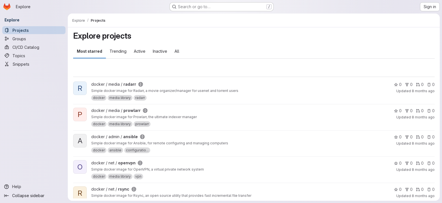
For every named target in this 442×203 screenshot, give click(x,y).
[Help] (34, 187)
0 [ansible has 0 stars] (397, 136)
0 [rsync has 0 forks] (408, 189)
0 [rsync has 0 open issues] (430, 189)
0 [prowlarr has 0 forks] (408, 110)
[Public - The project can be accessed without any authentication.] (140, 84)
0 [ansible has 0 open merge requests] (419, 136)
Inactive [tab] (160, 51)
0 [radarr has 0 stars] (397, 84)
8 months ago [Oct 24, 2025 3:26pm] (422, 91)
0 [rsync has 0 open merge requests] (419, 189)
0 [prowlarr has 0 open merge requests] (419, 110)
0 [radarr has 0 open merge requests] (419, 84)
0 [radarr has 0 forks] (408, 84)
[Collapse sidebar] (34, 196)
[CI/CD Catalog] (34, 47)
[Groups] (34, 39)
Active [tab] (139, 51)
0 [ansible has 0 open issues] (430, 136)
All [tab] (177, 51)
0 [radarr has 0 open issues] (430, 84)
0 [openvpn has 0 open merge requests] (419, 163)
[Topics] (34, 55)
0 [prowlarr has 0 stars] (397, 110)
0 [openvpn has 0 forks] (408, 163)
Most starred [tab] (89, 51)
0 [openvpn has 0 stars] (397, 163)
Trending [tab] (118, 51)
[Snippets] (34, 64)
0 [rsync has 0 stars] (397, 189)
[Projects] (34, 30)
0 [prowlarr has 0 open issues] (430, 110)
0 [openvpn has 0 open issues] (430, 163)
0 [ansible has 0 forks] (408, 136)
